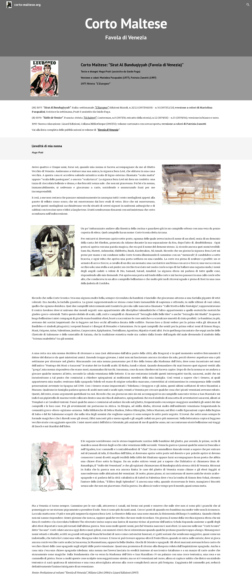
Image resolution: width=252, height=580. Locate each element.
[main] (126, 28)
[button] (248, 5)
